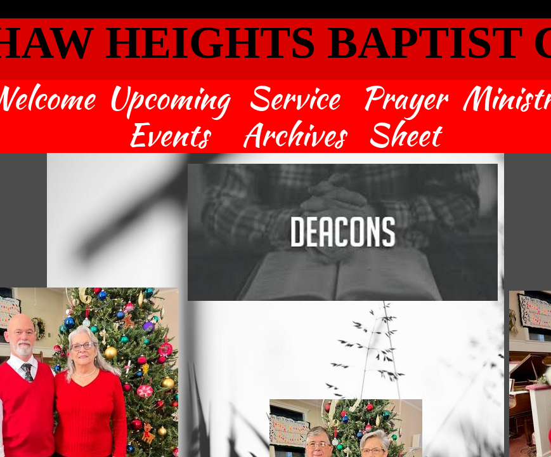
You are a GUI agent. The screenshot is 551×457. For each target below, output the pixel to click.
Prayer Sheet (403, 116)
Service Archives (293, 116)
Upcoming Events (168, 116)
